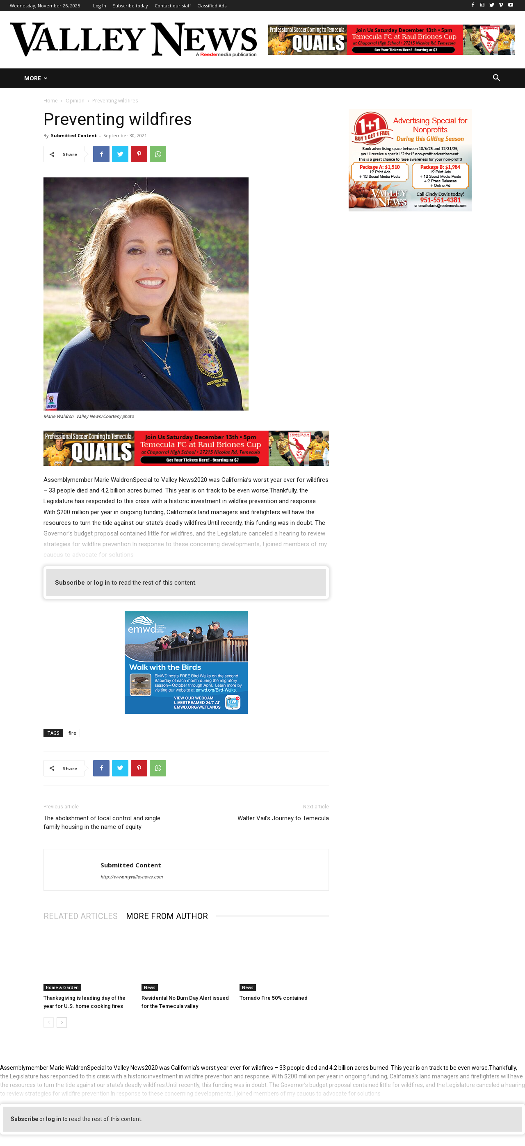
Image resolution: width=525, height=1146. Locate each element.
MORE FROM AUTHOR (167, 916)
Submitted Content (74, 135)
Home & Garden (62, 987)
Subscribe (70, 582)
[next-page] (62, 1022)
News (149, 987)
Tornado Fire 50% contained (274, 998)
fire (72, 733)
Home (50, 100)
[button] (497, 78)
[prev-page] (48, 1022)
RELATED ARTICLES (80, 916)
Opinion (75, 100)
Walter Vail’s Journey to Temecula (283, 818)
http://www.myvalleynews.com (131, 877)
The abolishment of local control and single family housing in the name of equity (101, 823)
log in (102, 582)
